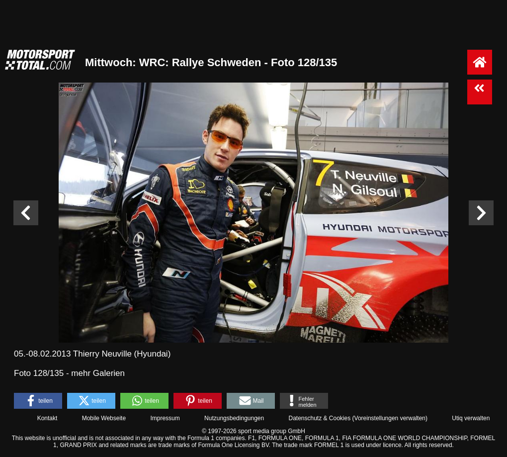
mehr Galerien (98, 373)
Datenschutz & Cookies (319, 418)
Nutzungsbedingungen (234, 418)
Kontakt (47, 418)
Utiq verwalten (471, 418)
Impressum (164, 418)
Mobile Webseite (104, 418)
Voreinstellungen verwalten (389, 418)
